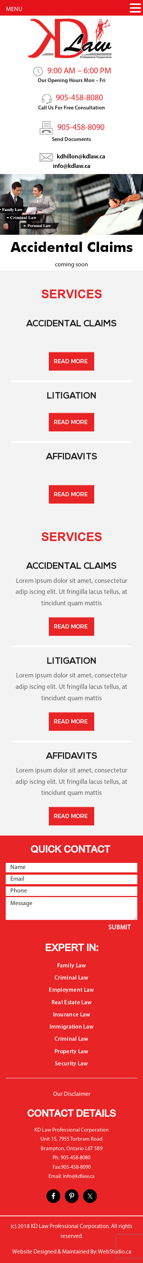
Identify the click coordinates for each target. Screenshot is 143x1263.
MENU (14, 9)
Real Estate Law (71, 1003)
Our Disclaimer (71, 1094)
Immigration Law (72, 1027)
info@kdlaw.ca (71, 166)
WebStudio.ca (114, 1252)
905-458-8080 (79, 98)
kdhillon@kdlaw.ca (81, 157)
